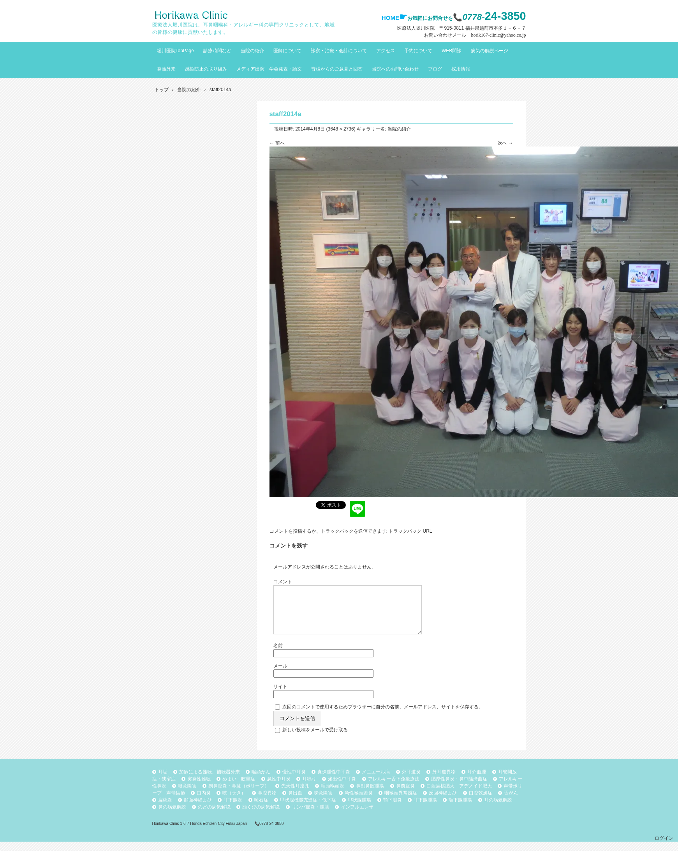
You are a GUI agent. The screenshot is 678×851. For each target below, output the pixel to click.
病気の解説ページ (489, 50)
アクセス (385, 50)
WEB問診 (451, 50)
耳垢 (162, 781)
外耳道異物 (444, 781)
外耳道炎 (411, 781)
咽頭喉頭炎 (332, 795)
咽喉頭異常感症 (400, 802)
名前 (278, 655)
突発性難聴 (199, 788)
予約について (418, 50)
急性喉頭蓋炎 (359, 802)
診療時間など (217, 50)
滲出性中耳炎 (342, 788)
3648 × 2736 (341, 129)
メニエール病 (376, 781)
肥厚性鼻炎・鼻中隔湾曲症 (459, 788)
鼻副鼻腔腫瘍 (370, 795)
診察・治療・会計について (339, 50)
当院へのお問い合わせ (395, 69)
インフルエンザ (357, 816)
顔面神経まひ (198, 809)
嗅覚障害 (187, 795)
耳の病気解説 (498, 809)
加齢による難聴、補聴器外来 (209, 781)
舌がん (511, 802)
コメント (282, 581)
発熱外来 (166, 69)
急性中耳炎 (279, 788)
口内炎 (204, 802)
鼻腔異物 (267, 802)
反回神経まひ (443, 802)
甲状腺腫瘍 (359, 809)
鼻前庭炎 (405, 795)
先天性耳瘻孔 (295, 795)
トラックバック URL (410, 531)
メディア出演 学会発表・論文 (269, 69)
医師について (287, 50)
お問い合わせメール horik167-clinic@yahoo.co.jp (475, 35)
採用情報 (460, 69)
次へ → (505, 143)
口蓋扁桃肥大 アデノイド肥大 (459, 795)
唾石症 (261, 809)
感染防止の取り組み (206, 69)
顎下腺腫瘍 (460, 809)
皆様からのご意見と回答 (337, 69)
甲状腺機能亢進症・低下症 (308, 809)
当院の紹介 (252, 50)
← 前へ (277, 143)
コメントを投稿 (285, 531)
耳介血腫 (476, 781)
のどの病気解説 (214, 816)
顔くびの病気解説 (261, 816)
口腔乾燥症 (480, 802)
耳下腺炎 (233, 809)
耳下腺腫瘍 (425, 809)
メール (280, 675)
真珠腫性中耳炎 (333, 781)
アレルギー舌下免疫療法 (393, 788)
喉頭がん (261, 781)
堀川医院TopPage (175, 50)
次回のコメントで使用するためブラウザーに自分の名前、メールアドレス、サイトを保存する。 (382, 716)
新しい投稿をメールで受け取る (315, 739)
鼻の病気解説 (172, 816)
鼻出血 (295, 802)
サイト (280, 696)
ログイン (664, 847)
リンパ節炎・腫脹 (310, 816)
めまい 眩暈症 (238, 788)
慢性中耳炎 (294, 781)
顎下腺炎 (392, 809)
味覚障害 (323, 802)
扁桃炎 (165, 809)
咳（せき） (234, 802)
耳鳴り (309, 788)
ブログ (435, 69)
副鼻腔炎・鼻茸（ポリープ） (238, 795)
